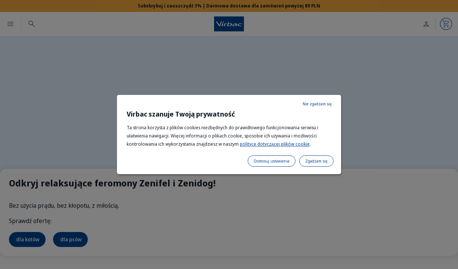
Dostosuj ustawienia (272, 161)
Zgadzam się (316, 161)
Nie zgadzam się (317, 103)
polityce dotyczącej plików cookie (275, 144)
